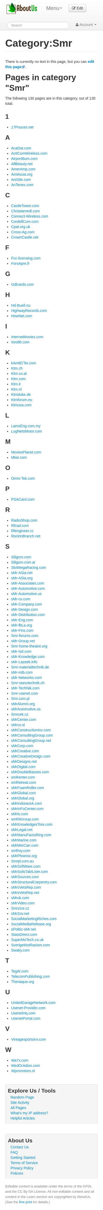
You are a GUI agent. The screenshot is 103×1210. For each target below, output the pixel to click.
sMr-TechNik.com (25, 688)
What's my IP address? (29, 1113)
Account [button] (86, 25)
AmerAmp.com (23, 169)
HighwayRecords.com (29, 311)
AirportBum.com (24, 158)
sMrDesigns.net (24, 761)
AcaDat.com (21, 148)
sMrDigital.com (23, 767)
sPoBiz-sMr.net (23, 929)
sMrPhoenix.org (24, 856)
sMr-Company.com (26, 604)
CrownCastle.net (24, 237)
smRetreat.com (23, 782)
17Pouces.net (22, 127)
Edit (77, 8)
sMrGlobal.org (22, 798)
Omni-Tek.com (23, 478)
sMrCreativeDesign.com (30, 756)
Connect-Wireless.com (29, 216)
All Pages (18, 1108)
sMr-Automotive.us (26, 594)
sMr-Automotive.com (28, 588)
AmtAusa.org (21, 174)
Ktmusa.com (21, 405)
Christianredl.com (25, 211)
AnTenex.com (22, 185)
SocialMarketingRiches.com (33, 919)
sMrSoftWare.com (25, 866)
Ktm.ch (17, 368)
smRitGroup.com (25, 819)
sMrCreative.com (25, 751)
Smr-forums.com (24, 636)
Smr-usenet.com (24, 693)
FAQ (14, 1152)
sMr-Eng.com (22, 620)
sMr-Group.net (23, 641)
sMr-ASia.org (22, 578)
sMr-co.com (20, 599)
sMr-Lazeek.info (24, 662)
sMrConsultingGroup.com (32, 735)
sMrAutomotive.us (25, 709)
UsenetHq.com (23, 1013)
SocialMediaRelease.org (31, 924)
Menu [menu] (54, 8)
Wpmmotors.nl (23, 1071)
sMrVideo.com (22, 903)
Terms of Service (24, 1163)
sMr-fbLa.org (21, 625)
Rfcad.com (20, 525)
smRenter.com (23, 777)
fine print (25, 1202)
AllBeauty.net (21, 164)
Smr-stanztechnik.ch (27, 683)
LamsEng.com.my (25, 426)
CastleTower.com (25, 206)
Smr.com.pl (20, 698)
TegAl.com (19, 971)
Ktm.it (15, 384)
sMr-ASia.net (21, 573)
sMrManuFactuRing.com (31, 835)
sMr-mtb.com (22, 672)
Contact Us (20, 1147)
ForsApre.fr (20, 263)
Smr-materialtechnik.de (30, 667)
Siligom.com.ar (23, 562)
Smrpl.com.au (22, 861)
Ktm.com (18, 379)
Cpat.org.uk (20, 227)
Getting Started (23, 1157)
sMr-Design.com (24, 609)
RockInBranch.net (25, 536)
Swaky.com (20, 950)
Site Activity (20, 1102)
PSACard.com (22, 499)
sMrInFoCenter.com (27, 809)
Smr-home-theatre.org (29, 646)
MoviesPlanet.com (26, 452)
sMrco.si (18, 725)
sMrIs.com (19, 814)
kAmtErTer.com (23, 363)
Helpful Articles (23, 1118)
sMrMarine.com (23, 840)
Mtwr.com (19, 457)
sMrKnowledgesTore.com (31, 824)
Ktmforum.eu (21, 400)
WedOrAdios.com (25, 1065)
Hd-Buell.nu (20, 305)
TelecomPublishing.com (30, 976)
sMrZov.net (20, 913)
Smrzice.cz (20, 908)
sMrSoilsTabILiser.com (29, 871)
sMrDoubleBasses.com (30, 772)
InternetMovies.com (27, 337)
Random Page (22, 1097)
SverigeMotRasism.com (30, 945)
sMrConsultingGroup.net (31, 740)
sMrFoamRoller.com (27, 788)
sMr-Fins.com (22, 630)
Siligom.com (21, 557)
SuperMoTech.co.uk (27, 940)
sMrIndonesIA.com (26, 803)
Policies (17, 1173)
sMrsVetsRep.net (25, 892)
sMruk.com (20, 898)
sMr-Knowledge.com (28, 657)
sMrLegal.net (21, 830)
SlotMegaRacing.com (28, 567)
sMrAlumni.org (23, 704)
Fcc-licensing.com (25, 258)
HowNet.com (21, 316)
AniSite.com (21, 179)
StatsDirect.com (24, 934)
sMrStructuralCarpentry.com (34, 882)
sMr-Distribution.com (28, 615)
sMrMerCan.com (24, 845)
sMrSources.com (25, 877)
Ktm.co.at (19, 373)
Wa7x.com (19, 1060)
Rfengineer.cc (22, 531)
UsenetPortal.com (25, 1018)
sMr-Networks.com (26, 678)
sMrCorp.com (22, 746)
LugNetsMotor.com (26, 431)
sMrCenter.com (23, 719)
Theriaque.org (22, 982)
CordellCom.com (24, 221)
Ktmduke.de (21, 394)
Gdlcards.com (22, 284)
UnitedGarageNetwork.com (33, 1003)
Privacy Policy (22, 1168)
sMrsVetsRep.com (26, 887)
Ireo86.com (20, 342)
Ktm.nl (16, 389)
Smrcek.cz (19, 714)
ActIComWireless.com (29, 153)
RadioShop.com (24, 520)
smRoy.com (20, 851)
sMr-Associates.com (27, 583)
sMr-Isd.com (21, 651)
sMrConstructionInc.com (31, 730)
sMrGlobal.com (23, 793)
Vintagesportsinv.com (28, 1039)
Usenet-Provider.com (28, 1008)
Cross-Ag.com (22, 232)
